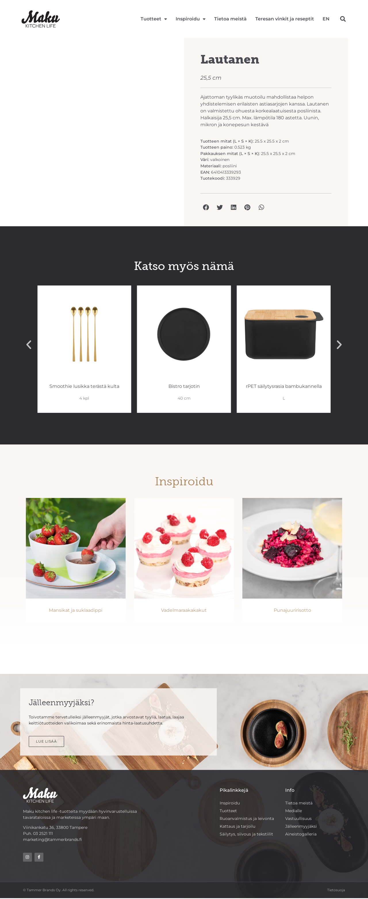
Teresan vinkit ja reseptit (284, 19)
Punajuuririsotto (292, 610)
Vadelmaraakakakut (184, 610)
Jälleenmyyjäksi (301, 826)
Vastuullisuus (298, 819)
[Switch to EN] (326, 19)
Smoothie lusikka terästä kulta (184, 386)
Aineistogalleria (301, 834)
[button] (343, 19)
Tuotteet (154, 19)
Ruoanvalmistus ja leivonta (247, 819)
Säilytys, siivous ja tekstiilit (246, 834)
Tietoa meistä (230, 19)
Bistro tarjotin (283, 386)
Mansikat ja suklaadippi (75, 610)
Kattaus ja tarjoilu (237, 826)
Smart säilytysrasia (84, 386)
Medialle (293, 811)
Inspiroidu (191, 19)
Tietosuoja (336, 890)
